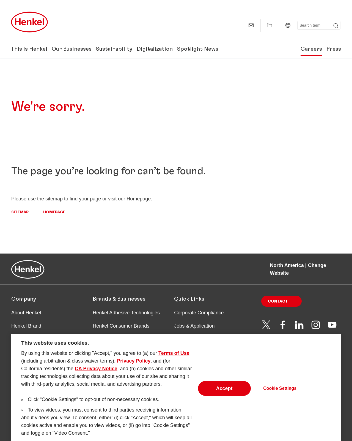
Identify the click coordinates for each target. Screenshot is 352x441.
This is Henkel (29, 49)
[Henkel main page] (29, 22)
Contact (278, 301)
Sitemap (20, 212)
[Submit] (335, 25)
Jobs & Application (194, 326)
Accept (224, 393)
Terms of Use (173, 357)
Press (333, 49)
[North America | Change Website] (288, 25)
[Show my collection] (269, 25)
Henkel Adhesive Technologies (126, 312)
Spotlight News (197, 49)
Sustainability (114, 49)
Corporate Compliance (199, 312)
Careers (311, 49)
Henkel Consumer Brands (121, 326)
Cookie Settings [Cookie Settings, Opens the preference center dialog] (279, 392)
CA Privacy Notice (96, 373)
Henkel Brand (26, 326)
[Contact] (251, 25)
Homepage (54, 212)
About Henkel (26, 312)
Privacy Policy (133, 365)
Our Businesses (72, 49)
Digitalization (155, 49)
